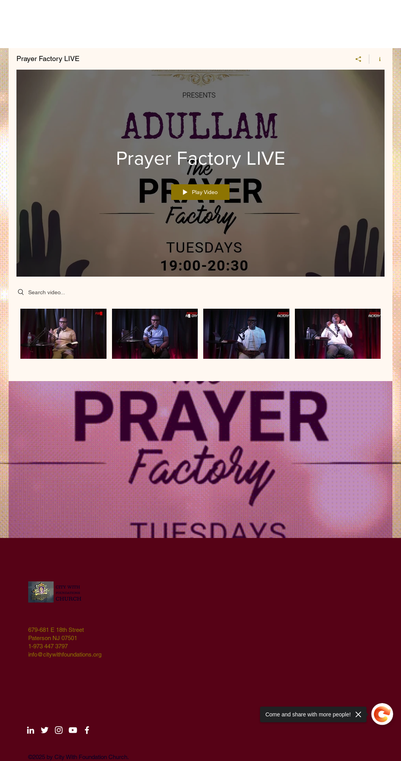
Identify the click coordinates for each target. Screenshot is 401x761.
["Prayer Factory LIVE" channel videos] (200, 339)
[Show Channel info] (377, 59)
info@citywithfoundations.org (64, 654)
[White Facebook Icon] (87, 730)
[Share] (358, 59)
